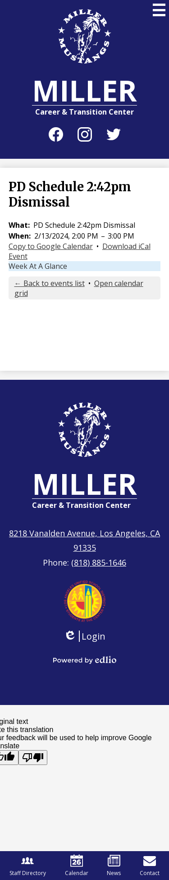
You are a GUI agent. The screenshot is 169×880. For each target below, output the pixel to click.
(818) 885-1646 (98, 562)
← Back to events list (49, 283)
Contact (150, 865)
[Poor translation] (32, 757)
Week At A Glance (38, 266)
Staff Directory (27, 865)
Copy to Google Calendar (51, 246)
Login (84, 636)
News (114, 865)
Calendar (76, 865)
